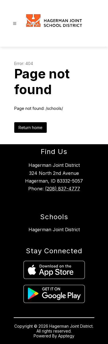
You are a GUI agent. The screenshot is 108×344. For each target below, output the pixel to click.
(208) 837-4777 (62, 188)
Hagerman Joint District (54, 229)
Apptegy (66, 335)
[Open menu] (14, 23)
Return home (30, 127)
